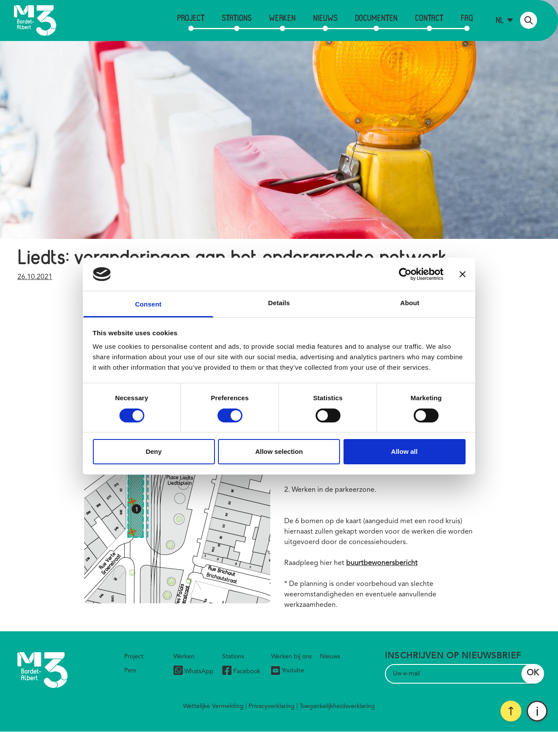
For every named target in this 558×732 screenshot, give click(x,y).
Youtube (287, 670)
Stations (237, 18)
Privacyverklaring (271, 706)
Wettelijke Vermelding (213, 706)
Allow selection (279, 451)
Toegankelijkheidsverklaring (337, 706)
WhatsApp (194, 671)
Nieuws (325, 18)
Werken (282, 18)
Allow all (404, 451)
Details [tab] (279, 302)
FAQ (467, 18)
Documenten (376, 18)
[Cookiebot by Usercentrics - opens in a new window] (405, 274)
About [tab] (409, 302)
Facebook (241, 671)
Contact (429, 18)
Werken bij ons (291, 657)
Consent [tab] (148, 304)
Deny (154, 451)
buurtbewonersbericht (382, 563)
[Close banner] (462, 274)
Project (190, 18)
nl (500, 20)
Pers (130, 670)
